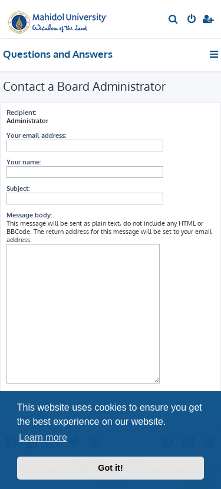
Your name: (23, 162)
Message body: (29, 215)
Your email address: (36, 135)
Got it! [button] (110, 468)
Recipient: (21, 112)
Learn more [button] (43, 437)
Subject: (17, 188)
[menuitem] (173, 20)
